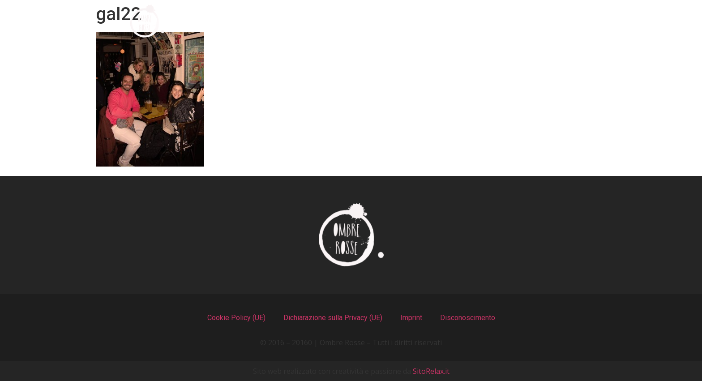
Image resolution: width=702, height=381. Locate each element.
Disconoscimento (467, 317)
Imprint (411, 317)
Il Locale (395, 21)
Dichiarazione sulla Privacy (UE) (332, 317)
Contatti (562, 21)
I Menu (322, 21)
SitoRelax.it (431, 371)
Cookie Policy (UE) (236, 317)
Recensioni (478, 21)
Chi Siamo (244, 21)
